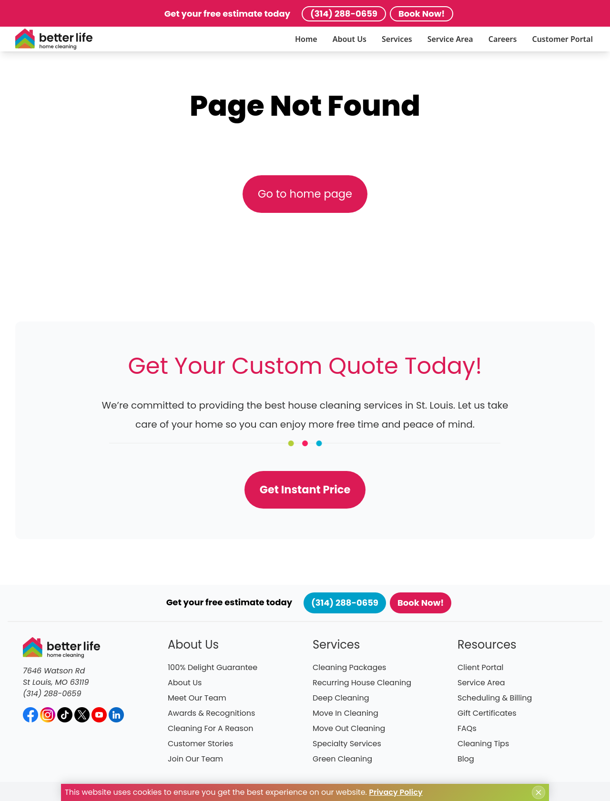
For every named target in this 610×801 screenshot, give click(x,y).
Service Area (450, 39)
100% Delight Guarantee (212, 667)
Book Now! (421, 14)
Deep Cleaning (341, 697)
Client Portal (481, 667)
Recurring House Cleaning (362, 682)
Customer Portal (562, 39)
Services (397, 39)
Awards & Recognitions (211, 713)
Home (306, 39)
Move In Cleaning (345, 713)
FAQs (467, 728)
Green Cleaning (342, 758)
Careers (502, 39)
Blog (466, 758)
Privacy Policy (395, 792)
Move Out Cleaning (349, 728)
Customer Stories (200, 743)
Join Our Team (195, 758)
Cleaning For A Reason (210, 728)
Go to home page (305, 193)
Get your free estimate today (227, 14)
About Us (349, 39)
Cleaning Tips (483, 743)
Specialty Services (347, 743)
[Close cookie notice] (538, 792)
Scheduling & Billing (495, 697)
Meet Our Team (197, 697)
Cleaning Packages (349, 667)
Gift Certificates (487, 713)
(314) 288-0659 (343, 14)
